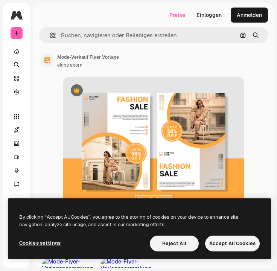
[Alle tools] (17, 116)
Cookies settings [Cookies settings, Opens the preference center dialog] (40, 243)
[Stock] (17, 78)
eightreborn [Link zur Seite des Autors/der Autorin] (69, 65)
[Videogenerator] (17, 157)
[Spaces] (17, 130)
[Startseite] (17, 51)
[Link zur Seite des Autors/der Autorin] (47, 60)
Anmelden (249, 15)
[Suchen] (17, 65)
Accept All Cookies (232, 243)
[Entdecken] (17, 92)
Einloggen (209, 15)
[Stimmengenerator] (17, 170)
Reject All (174, 243)
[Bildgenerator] (17, 143)
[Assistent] (17, 184)
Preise (177, 15)
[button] (50, 35)
